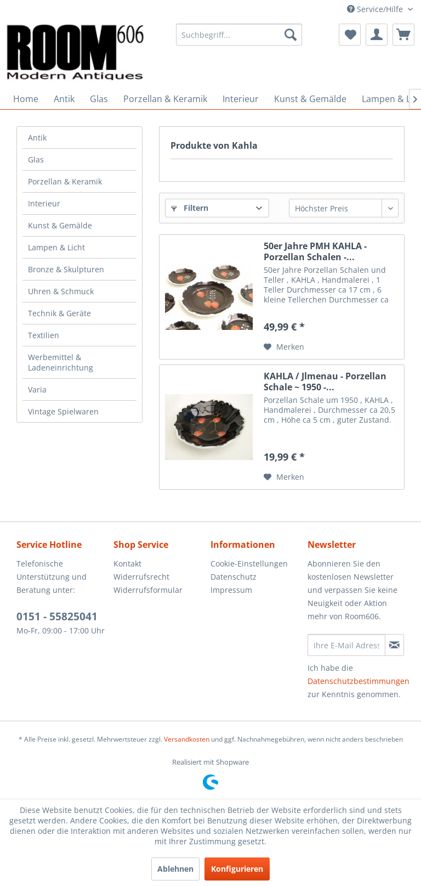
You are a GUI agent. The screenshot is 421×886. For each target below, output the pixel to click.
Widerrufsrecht (141, 576)
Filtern (189, 208)
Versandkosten (186, 739)
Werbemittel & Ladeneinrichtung (60, 362)
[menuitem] (239, 35)
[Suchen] (290, 35)
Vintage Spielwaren (63, 411)
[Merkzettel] (350, 35)
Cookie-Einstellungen (249, 563)
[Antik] (64, 98)
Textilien (43, 335)
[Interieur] (240, 98)
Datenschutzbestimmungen (358, 681)
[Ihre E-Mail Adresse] (346, 645)
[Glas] (99, 98)
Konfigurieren (237, 868)
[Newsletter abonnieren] (394, 645)
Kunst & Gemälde (60, 225)
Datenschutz (233, 576)
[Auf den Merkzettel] (284, 347)
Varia (37, 389)
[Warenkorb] (403, 35)
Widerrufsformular (148, 590)
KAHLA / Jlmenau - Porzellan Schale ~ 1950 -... (325, 381)
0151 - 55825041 (57, 616)
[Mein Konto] (377, 35)
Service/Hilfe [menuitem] (376, 9)
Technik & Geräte (59, 313)
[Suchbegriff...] (239, 35)
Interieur (44, 203)
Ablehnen (175, 868)
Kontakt (127, 563)
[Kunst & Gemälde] (310, 98)
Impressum (231, 590)
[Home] (25, 98)
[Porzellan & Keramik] (165, 98)
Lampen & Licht (56, 247)
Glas (36, 159)
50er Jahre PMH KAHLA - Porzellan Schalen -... (315, 251)
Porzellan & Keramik (65, 181)
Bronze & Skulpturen (66, 269)
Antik (37, 137)
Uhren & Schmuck (61, 291)
